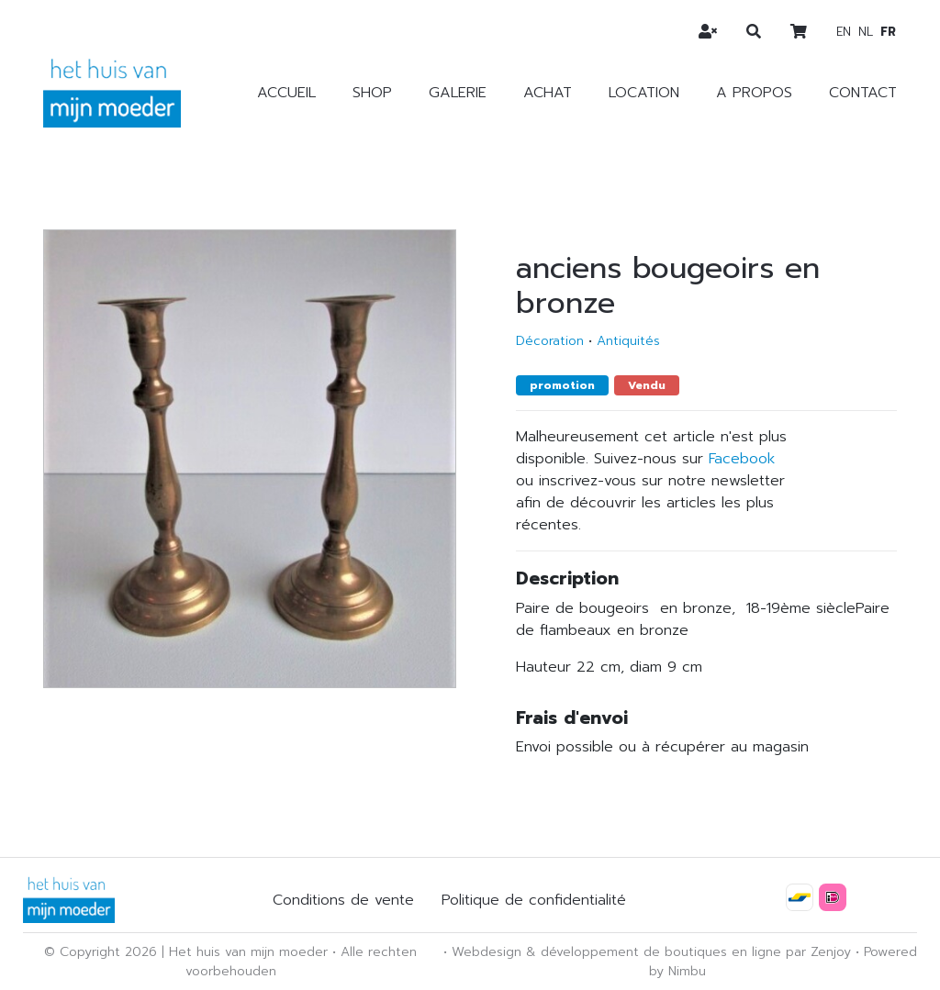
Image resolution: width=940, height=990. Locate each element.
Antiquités (628, 340)
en (843, 31)
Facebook (742, 459)
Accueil (286, 93)
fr (888, 31)
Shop (372, 93)
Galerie (458, 93)
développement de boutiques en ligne (661, 952)
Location (644, 93)
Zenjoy (831, 952)
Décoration (550, 340)
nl (865, 31)
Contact (863, 93)
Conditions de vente (343, 900)
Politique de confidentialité (534, 900)
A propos (754, 93)
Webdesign (486, 952)
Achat (547, 93)
